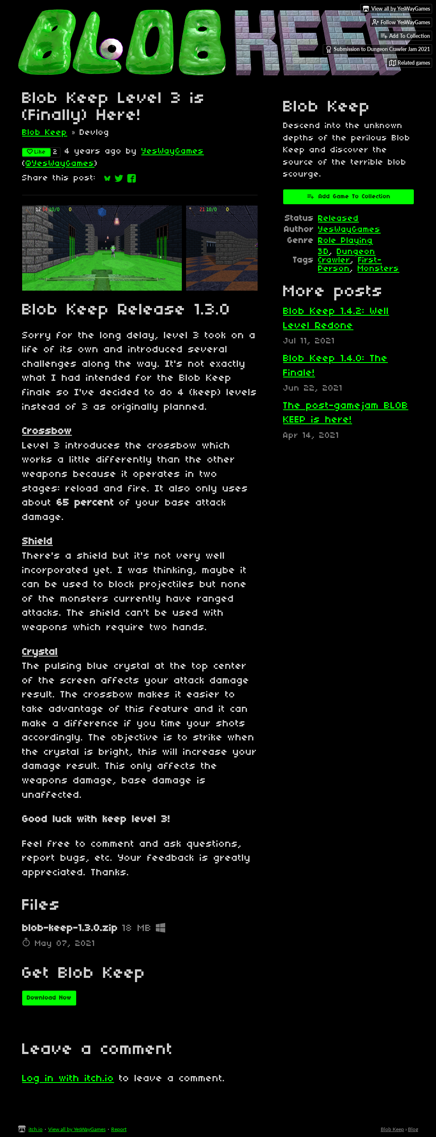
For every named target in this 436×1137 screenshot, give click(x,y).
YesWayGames (172, 151)
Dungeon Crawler (347, 256)
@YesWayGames (60, 164)
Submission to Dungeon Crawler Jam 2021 (377, 49)
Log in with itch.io (68, 1079)
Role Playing (345, 241)
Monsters (378, 269)
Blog (413, 1129)
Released (338, 218)
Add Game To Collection (348, 196)
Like (36, 152)
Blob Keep (44, 133)
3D (323, 252)
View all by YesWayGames (77, 1129)
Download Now (49, 998)
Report (118, 1129)
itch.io (36, 1129)
